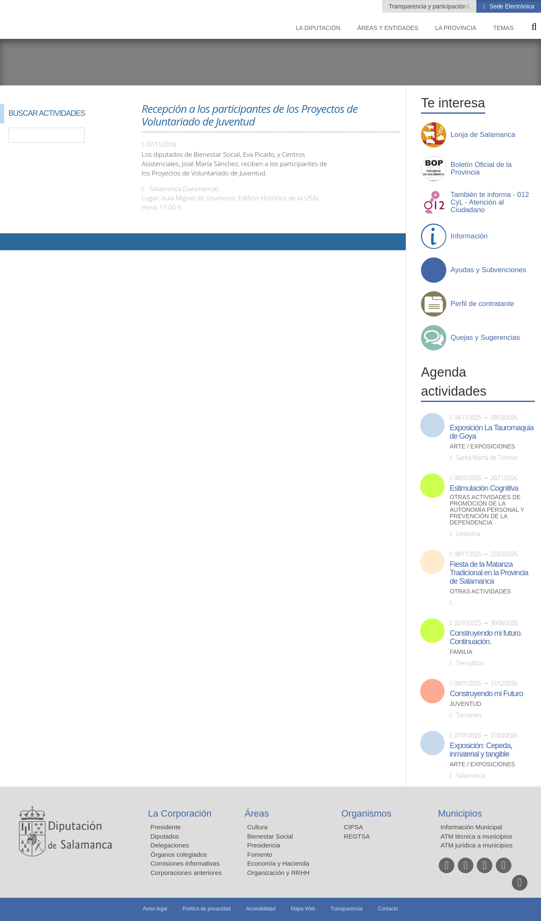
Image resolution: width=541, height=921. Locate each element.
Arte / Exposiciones (482, 446)
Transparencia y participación (428, 6)
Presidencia (263, 845)
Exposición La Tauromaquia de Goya (491, 432)
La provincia (455, 28)
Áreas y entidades (387, 28)
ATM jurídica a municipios (476, 845)
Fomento (259, 854)
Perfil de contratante (482, 304)
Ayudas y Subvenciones (488, 270)
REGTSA (357, 836)
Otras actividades (480, 591)
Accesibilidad (261, 909)
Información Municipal (471, 827)
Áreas (257, 813)
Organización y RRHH (278, 872)
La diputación (318, 28)
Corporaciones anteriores (185, 872)
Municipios (460, 813)
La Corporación (179, 813)
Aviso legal (155, 909)
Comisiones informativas (184, 863)
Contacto (388, 909)
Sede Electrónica (511, 6)
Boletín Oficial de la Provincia (481, 168)
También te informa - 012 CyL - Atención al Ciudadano (490, 202)
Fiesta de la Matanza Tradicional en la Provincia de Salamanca (489, 572)
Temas (503, 28)
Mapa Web (303, 909)
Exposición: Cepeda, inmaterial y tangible (481, 749)
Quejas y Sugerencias (485, 338)
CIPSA (353, 827)
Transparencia (347, 909)
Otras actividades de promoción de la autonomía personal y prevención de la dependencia (487, 510)
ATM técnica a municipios (476, 836)
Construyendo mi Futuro (486, 693)
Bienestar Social (270, 836)
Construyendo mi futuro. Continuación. (486, 637)
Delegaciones (169, 845)
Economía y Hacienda (278, 863)
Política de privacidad (207, 909)
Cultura (257, 827)
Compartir (10, 241)
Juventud (465, 704)
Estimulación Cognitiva (484, 488)
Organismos (367, 813)
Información (469, 236)
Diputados (164, 836)
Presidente (165, 827)
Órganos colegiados (178, 854)
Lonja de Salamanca (483, 135)
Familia (461, 652)
